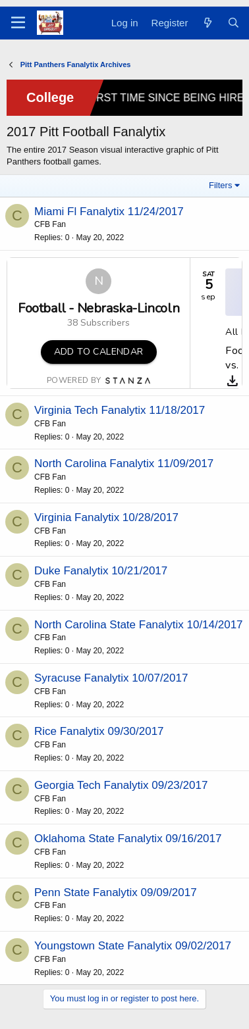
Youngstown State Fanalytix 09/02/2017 (132, 946)
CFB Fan (50, 224)
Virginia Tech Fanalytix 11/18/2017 (119, 410)
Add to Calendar (99, 351)
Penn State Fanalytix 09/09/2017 (115, 892)
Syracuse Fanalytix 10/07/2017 (111, 678)
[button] (99, 352)
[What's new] (207, 23)
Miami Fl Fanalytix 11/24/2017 (109, 211)
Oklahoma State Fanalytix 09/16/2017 (127, 838)
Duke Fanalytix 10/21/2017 (100, 571)
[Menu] (18, 23)
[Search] (233, 23)
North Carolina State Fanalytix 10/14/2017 (138, 624)
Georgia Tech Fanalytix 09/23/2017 (121, 785)
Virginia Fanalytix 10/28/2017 (106, 517)
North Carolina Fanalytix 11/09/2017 (123, 463)
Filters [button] (220, 185)
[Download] (232, 381)
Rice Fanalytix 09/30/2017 (99, 731)
